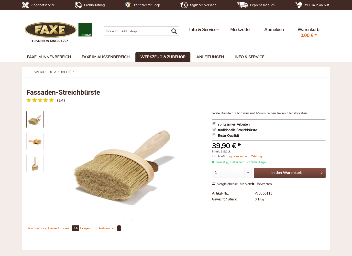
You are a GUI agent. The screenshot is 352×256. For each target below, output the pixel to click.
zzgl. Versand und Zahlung (244, 156)
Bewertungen (64, 228)
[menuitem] (141, 31)
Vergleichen (223, 184)
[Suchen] (174, 31)
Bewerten (261, 184)
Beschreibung (36, 228)
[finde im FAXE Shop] (141, 31)
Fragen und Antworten (100, 228)
